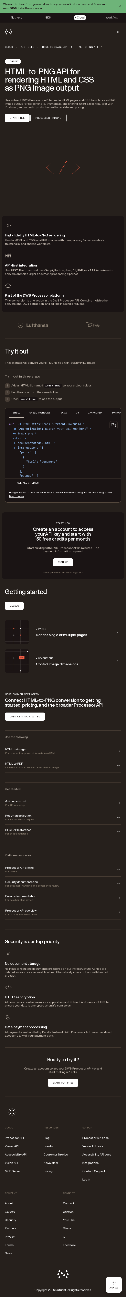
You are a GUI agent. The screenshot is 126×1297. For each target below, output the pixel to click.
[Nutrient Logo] (8, 32)
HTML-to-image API (54, 47)
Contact (68, 1203)
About (9, 1203)
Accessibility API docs (96, 1155)
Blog (47, 1138)
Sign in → (78, 572)
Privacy (9, 1237)
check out (79, 972)
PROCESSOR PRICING (48, 118)
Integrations (90, 1163)
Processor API (14, 1138)
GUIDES (14, 606)
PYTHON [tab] (117, 412)
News (8, 1253)
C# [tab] (77, 412)
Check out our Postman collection (47, 492)
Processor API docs (95, 1138)
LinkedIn (68, 1212)
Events (48, 1146)
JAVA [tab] (64, 412)
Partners (11, 1228)
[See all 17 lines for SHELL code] (28, 482)
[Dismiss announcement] (120, 6)
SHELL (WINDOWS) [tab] (40, 412)
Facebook (69, 1245)
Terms (9, 1245)
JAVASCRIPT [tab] (95, 412)
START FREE (17, 118)
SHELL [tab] (16, 412)
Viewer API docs (92, 1146)
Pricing (48, 1171)
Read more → (16, 496)
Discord (68, 1228)
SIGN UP (63, 562)
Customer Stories (56, 1155)
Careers (10, 1212)
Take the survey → (30, 8)
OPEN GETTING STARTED (25, 716)
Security (10, 1220)
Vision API (11, 1163)
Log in (86, 1180)
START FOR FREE (63, 1083)
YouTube (69, 1220)
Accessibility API (16, 1155)
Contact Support (93, 1171)
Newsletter (51, 1163)
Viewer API (12, 1146)
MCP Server (13, 1171)
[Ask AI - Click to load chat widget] (114, 1285)
